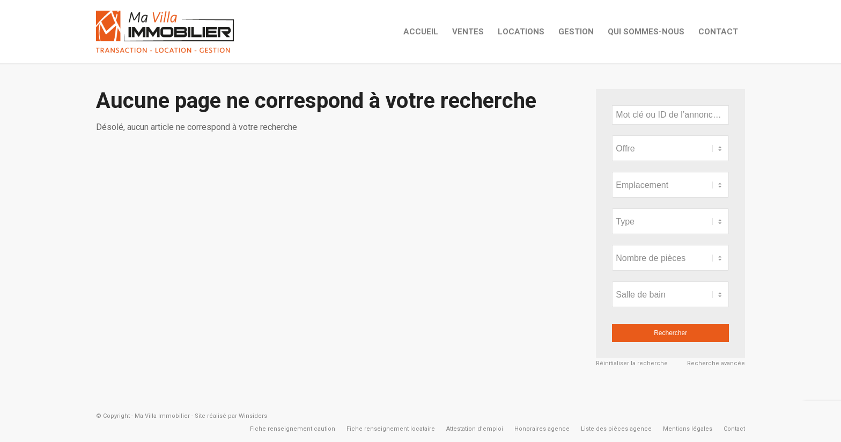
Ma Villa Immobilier (162, 415)
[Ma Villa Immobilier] (165, 31)
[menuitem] (420, 31)
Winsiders (253, 415)
